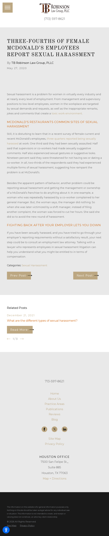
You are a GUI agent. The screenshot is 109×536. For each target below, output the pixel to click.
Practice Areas (54, 404)
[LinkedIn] (64, 429)
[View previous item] (9, 339)
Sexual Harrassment (34, 265)
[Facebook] (44, 429)
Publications (54, 409)
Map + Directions (54, 478)
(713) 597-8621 (54, 18)
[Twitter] (54, 429)
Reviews (54, 414)
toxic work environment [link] (67, 113)
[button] (6, 529)
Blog (54, 419)
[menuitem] (54, 394)
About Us (54, 399)
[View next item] (22, 339)
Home (54, 393)
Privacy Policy (54, 444)
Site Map (54, 438)
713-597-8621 (54, 381)
